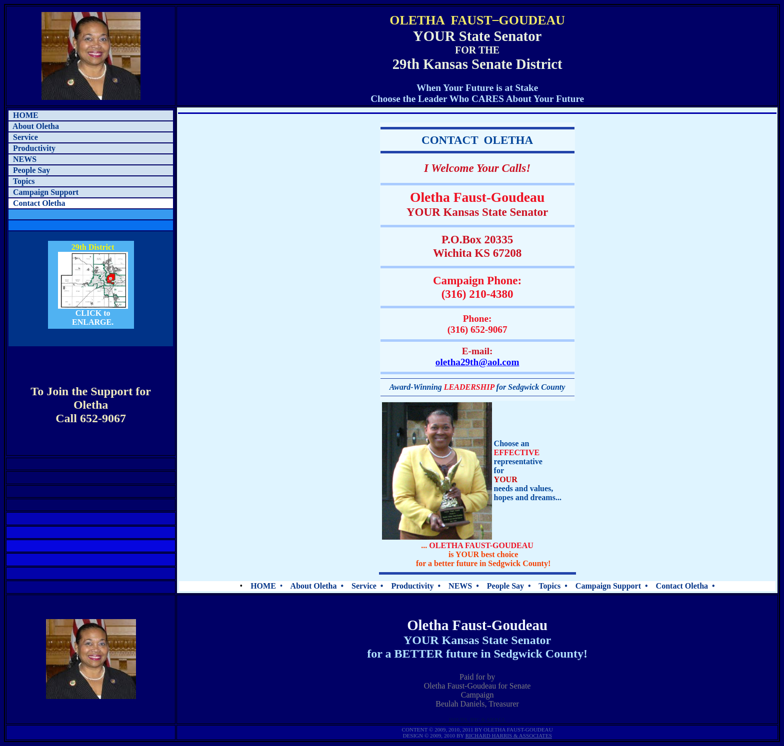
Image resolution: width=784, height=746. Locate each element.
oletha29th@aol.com (478, 362)
